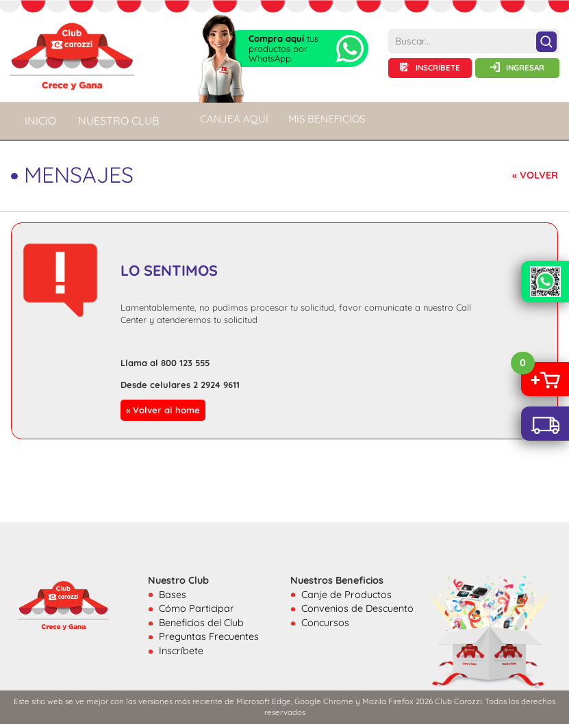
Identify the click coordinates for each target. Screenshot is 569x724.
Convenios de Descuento (357, 608)
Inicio (40, 120)
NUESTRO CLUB (118, 120)
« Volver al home (163, 409)
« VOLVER (535, 175)
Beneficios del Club (201, 623)
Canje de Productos (346, 595)
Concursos (325, 623)
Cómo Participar (196, 608)
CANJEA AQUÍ (234, 118)
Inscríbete (181, 651)
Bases (172, 595)
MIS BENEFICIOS (326, 118)
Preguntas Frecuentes (209, 636)
